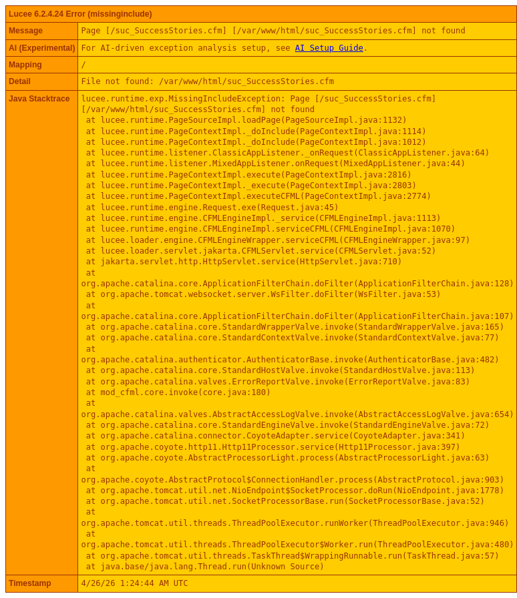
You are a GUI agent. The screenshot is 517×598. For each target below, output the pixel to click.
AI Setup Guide (329, 48)
